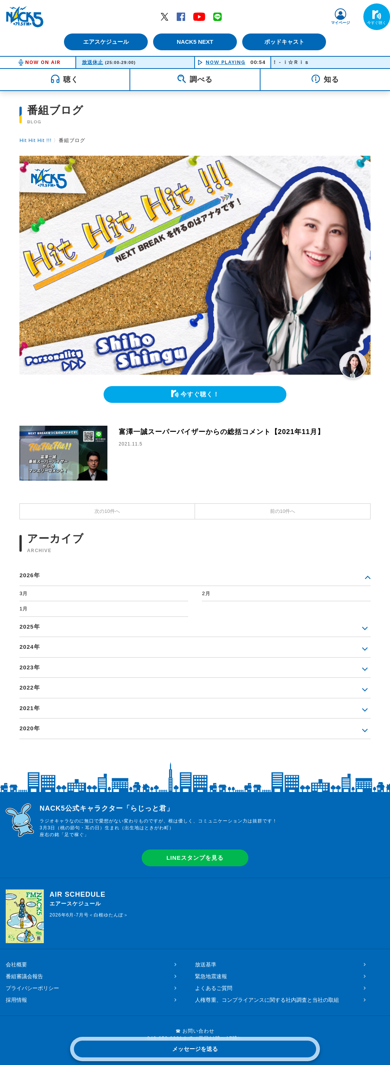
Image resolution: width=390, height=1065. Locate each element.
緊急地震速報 (211, 976)
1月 (23, 609)
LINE (217, 16)
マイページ (340, 23)
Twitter (164, 16)
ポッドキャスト (285, 41)
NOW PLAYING (225, 62)
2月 (206, 593)
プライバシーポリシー (32, 988)
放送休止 (92, 62)
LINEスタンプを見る (195, 857)
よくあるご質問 (213, 988)
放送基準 (205, 964)
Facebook (181, 16)
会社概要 (16, 964)
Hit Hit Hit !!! (35, 140)
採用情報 (16, 1000)
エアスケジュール (105, 41)
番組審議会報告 (24, 976)
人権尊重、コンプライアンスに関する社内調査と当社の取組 (267, 1000)
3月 (23, 593)
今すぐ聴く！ (200, 394)
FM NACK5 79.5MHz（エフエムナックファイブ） (25, 17)
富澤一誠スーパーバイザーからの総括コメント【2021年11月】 (222, 432)
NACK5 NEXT (195, 41)
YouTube (199, 16)
